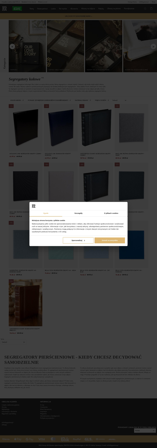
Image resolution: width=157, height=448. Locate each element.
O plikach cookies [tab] (111, 213)
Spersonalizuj (78, 240)
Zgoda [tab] (45, 213)
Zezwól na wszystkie (110, 240)
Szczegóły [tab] (78, 213)
